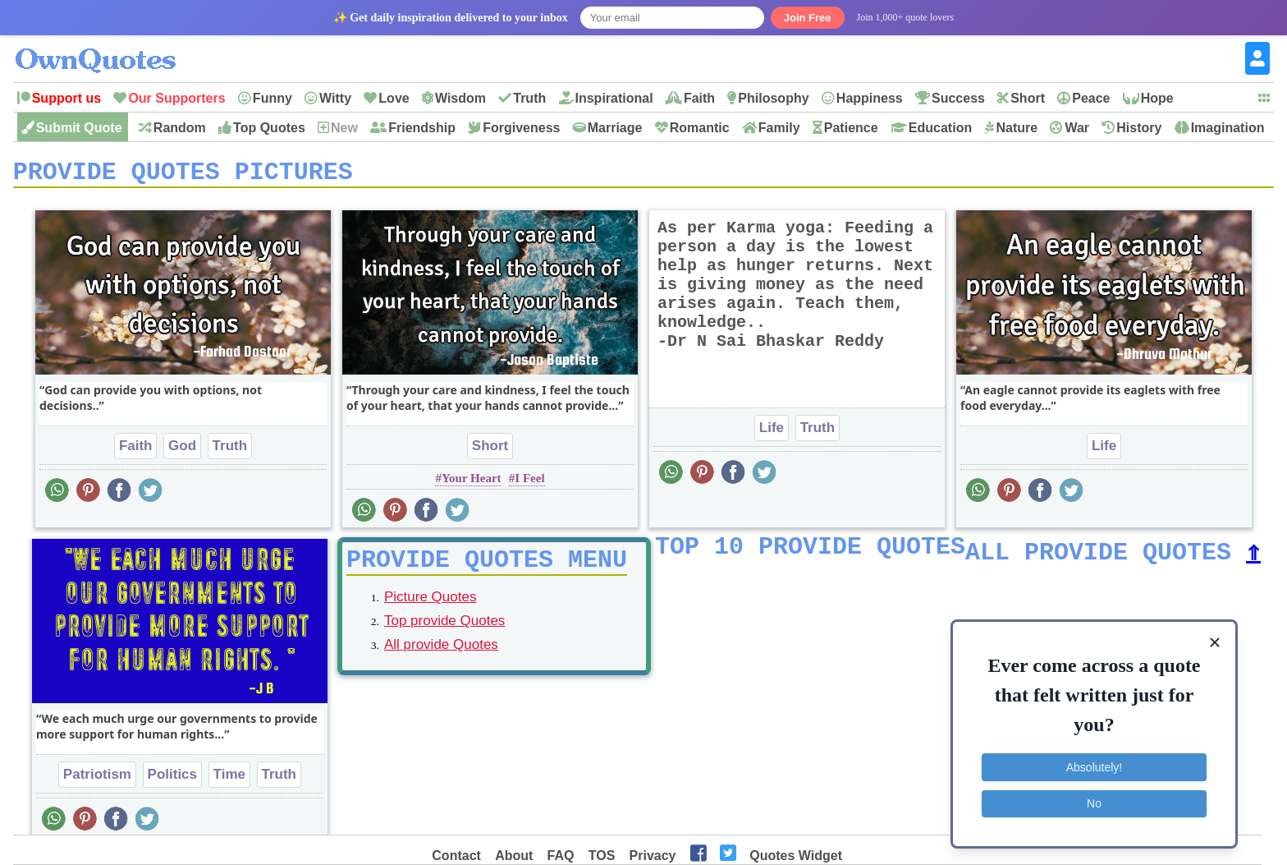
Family (779, 128)
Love (393, 98)
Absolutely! (1094, 767)
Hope (1157, 98)
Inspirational (614, 98)
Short (1027, 98)
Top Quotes (269, 128)
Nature (1016, 128)
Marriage (615, 128)
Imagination (1228, 128)
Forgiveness (521, 128)
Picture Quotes (430, 608)
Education (940, 128)
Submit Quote (79, 128)
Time (229, 780)
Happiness (869, 98)
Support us (66, 98)
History (1138, 128)
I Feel (529, 483)
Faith (699, 98)
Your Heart (472, 483)
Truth (529, 98)
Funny (272, 98)
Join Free (807, 18)
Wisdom (460, 98)
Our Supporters (176, 98)
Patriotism (97, 780)
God (182, 451)
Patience (851, 128)
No (1094, 803)
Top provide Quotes (444, 632)
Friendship (422, 128)
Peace (1091, 98)
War (1077, 128)
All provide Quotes (441, 656)
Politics (172, 780)
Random (179, 128)
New (344, 128)
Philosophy (773, 98)
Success (958, 98)
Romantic (700, 128)
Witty (335, 98)
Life (771, 433)
